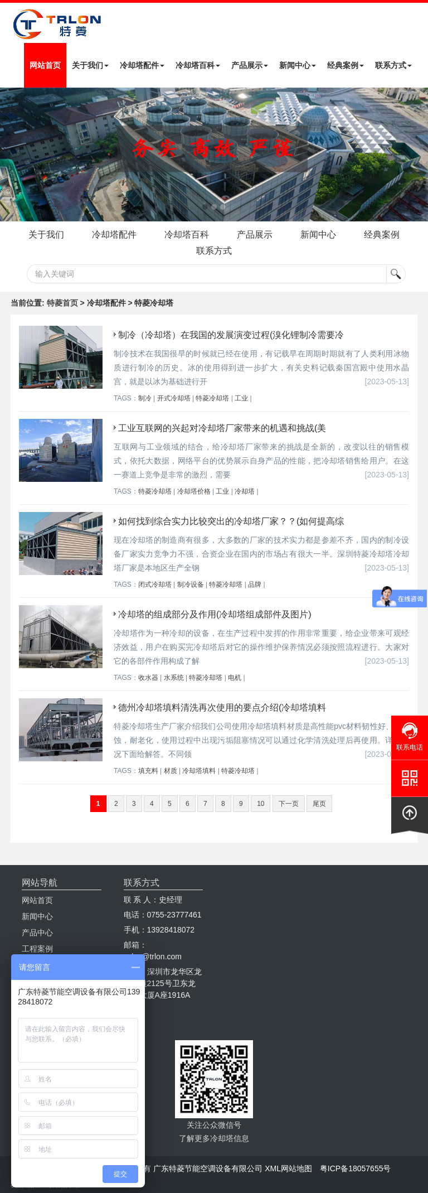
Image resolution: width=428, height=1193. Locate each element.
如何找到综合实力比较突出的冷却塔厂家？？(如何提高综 (231, 521)
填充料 (148, 771)
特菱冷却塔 (212, 398)
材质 (170, 771)
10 (260, 804)
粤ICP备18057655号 (355, 1168)
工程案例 (37, 948)
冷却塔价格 (194, 491)
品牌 (254, 584)
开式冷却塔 (174, 398)
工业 (241, 398)
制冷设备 (190, 584)
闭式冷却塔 (155, 584)
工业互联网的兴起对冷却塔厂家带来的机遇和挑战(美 (222, 428)
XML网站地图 (288, 1168)
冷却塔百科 (198, 65)
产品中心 (37, 932)
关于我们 (90, 65)
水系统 (174, 678)
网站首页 (45, 65)
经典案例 (345, 65)
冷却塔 (245, 491)
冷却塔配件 (142, 65)
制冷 (145, 398)
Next (11, 154)
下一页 (289, 804)
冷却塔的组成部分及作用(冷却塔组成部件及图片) (215, 614)
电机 (234, 678)
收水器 (148, 678)
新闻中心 (297, 65)
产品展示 (249, 65)
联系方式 (393, 65)
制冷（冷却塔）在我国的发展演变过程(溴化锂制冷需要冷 (231, 335)
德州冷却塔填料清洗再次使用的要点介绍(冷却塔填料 (222, 707)
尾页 (319, 804)
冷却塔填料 (199, 771)
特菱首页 (62, 302)
